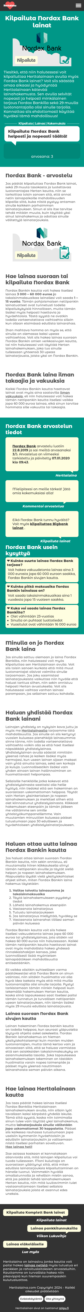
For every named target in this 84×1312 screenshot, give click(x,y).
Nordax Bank (24, 446)
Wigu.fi (64, 1308)
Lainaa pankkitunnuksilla (54, 1228)
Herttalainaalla (35, 730)
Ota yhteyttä (55, 1298)
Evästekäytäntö (31, 1298)
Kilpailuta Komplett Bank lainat (35, 1212)
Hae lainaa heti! (19, 1147)
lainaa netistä (36, 1265)
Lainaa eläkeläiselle (25, 1244)
